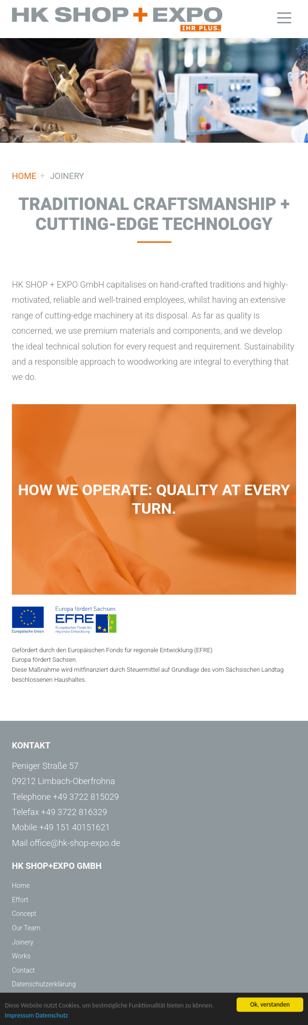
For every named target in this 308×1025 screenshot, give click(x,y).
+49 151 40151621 (74, 827)
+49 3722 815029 (86, 797)
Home (117, 19)
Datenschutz (51, 1016)
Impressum (19, 1016)
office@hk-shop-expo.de (75, 843)
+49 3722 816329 (74, 812)
